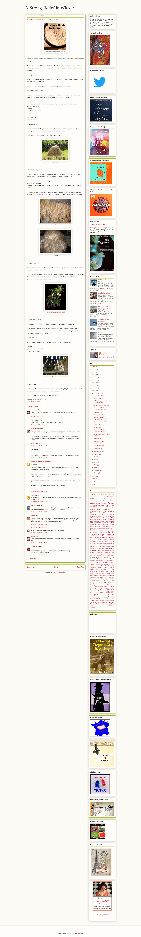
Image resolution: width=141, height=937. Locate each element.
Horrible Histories (95, 560)
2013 (94, 385)
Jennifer (33, 536)
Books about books (108, 528)
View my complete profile (106, 357)
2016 (94, 377)
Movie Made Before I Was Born (105, 577)
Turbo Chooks (98, 424)
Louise (103, 353)
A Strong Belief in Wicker (49, 7)
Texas (102, 600)
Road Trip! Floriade (104, 293)
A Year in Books (100, 495)
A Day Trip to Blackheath (101, 405)
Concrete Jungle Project (105, 306)
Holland (112, 559)
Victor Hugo (105, 602)
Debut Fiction (110, 546)
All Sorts (101, 497)
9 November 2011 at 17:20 (38, 425)
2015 (94, 380)
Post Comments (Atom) (59, 572)
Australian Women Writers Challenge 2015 (102, 515)
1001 (92, 494)
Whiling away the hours (98, 606)
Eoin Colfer (101, 550)
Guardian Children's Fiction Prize (100, 557)
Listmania (95, 571)
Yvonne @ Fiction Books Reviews (41, 461)
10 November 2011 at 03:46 (39, 501)
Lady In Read (35, 546)
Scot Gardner (104, 595)
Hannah (33, 410)
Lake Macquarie (109, 567)
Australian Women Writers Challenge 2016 (102, 517)
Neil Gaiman (93, 578)
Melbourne (94, 575)
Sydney (92, 600)
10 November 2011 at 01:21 (39, 446)
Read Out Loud (109, 586)
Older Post (80, 567)
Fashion (107, 550)
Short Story (93, 597)
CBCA (112, 541)
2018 (94, 372)
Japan (101, 564)
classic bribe (100, 543)
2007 (94, 484)
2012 (94, 388)
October (96, 449)
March (96, 467)
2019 (94, 369)
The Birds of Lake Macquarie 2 (103, 320)
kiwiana (100, 567)
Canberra (93, 541)
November (97, 396)
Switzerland (111, 598)
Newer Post (31, 567)
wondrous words (35, 401)
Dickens (92, 548)
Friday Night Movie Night (103, 554)
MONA (100, 333)
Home (56, 567)
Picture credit (55, 162)
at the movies (105, 501)
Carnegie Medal (103, 541)
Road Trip (107, 590)
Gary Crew (93, 555)
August (96, 454)
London (112, 571)
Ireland (112, 562)
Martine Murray (110, 573)
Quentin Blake (99, 586)
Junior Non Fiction (106, 566)
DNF (96, 548)
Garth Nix (111, 554)
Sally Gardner (99, 592)
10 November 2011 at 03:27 (39, 491)
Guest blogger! (98, 398)
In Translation (104, 562)
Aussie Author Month (96, 508)
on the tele (101, 583)
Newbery (99, 579)
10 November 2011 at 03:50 (39, 512)
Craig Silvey (107, 545)
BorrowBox (93, 539)
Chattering (93, 543)
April (95, 465)
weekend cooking (107, 604)
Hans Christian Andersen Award (102, 558)
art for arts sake (100, 499)
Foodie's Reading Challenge (100, 552)
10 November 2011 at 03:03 (39, 458)
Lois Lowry (104, 571)
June (95, 459)
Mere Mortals (98, 438)
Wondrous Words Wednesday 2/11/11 (100, 442)
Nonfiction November (102, 580)
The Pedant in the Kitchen (101, 422)
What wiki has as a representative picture (55, 312)
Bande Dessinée (94, 528)
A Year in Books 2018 (98, 225)
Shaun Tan (111, 595)
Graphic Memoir (101, 555)
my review (63, 66)
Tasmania (98, 600)
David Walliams (100, 546)
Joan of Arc (97, 427)
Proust (92, 586)
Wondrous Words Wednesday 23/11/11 (101, 408)
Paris (106, 582)
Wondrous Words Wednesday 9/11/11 (100, 430)
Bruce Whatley (102, 539)
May (95, 462)
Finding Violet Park (99, 415)
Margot (33, 515)
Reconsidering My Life (97, 590)
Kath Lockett (35, 505)
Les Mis (111, 569)
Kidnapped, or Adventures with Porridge (101, 401)
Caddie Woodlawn (99, 445)
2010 (94, 476)
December (97, 393)
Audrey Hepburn (101, 503)
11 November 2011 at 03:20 (39, 555)
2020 (94, 367)
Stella (97, 599)
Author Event (110, 526)
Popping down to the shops (98, 585)
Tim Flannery (108, 600)
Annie (33, 495)
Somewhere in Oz (103, 597)
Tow (55, 224)
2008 (94, 481)
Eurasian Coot (98, 412)
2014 (94, 383)
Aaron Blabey (109, 495)
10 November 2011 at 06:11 (39, 524)
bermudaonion (35, 428)
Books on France (97, 530)
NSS (110, 580)
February (97, 470)
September (97, 451)
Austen (105, 508)
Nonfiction (105, 579)
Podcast (112, 583)
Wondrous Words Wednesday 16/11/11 (101, 418)
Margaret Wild (94, 573)
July (95, 457)
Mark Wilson (102, 573)
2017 (94, 375)
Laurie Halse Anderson (98, 569)
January (96, 473)
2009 (94, 479)
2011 (94, 391)
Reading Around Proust (106, 588)
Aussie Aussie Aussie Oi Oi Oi (102, 504)
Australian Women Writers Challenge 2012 (102, 508)
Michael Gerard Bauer (104, 575)
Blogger (80, 933)
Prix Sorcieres (110, 584)
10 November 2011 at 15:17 (39, 543)
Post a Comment (34, 558)
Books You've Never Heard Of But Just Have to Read (102, 535)
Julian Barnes (97, 566)
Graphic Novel (110, 555)
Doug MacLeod (102, 548)
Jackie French (94, 564)
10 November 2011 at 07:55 (39, 532)
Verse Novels (97, 602)
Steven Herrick (103, 599)
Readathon (93, 588)
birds (101, 528)
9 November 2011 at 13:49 (38, 416)
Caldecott (111, 539)
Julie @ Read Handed (37, 528)
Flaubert (112, 550)
